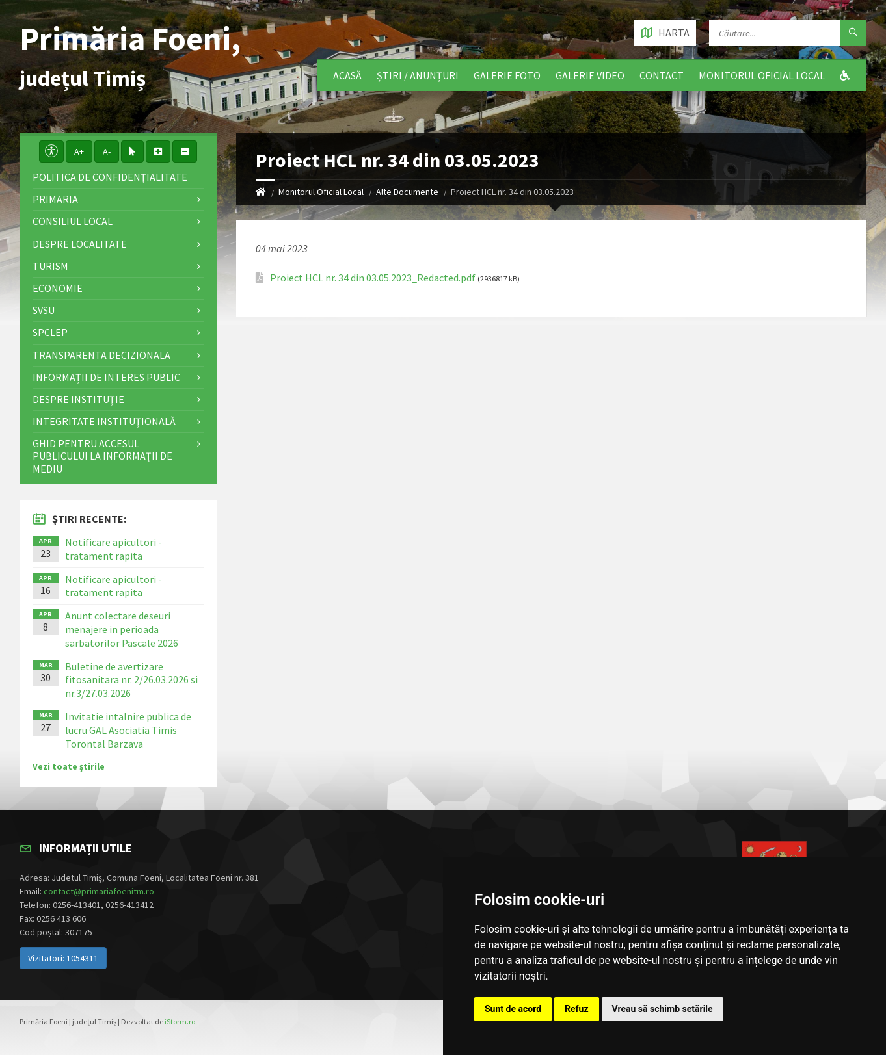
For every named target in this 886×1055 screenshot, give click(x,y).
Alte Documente (407, 192)
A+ (79, 151)
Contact (661, 75)
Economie (58, 287)
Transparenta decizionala (101, 354)
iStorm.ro (180, 1021)
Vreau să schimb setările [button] (662, 1009)
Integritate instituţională (104, 421)
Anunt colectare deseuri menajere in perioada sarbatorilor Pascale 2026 (121, 629)
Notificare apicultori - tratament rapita (113, 549)
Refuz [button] (577, 1009)
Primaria (55, 198)
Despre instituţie (78, 399)
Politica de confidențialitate (110, 176)
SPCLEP (50, 332)
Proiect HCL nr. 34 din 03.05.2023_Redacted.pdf (373, 278)
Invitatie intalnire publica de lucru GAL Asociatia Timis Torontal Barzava (128, 730)
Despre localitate (80, 243)
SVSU (44, 310)
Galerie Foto (507, 75)
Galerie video (590, 75)
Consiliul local (73, 221)
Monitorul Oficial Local (762, 75)
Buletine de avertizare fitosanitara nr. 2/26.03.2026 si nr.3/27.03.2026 (131, 680)
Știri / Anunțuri (418, 75)
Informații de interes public (106, 377)
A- (107, 151)
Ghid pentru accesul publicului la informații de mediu (102, 456)
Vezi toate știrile (69, 766)
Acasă (347, 75)
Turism (50, 265)
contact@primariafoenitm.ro (99, 891)
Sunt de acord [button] (513, 1009)
